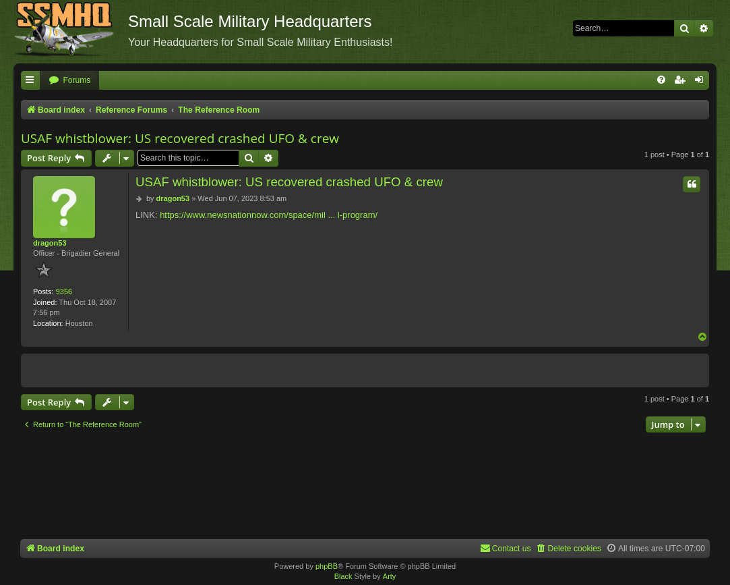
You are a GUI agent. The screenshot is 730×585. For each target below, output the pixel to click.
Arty (389, 576)
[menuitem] (69, 81)
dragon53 (50, 243)
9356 (64, 291)
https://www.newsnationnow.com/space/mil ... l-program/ (268, 215)
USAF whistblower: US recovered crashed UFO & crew (180, 138)
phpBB (326, 566)
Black (343, 576)
